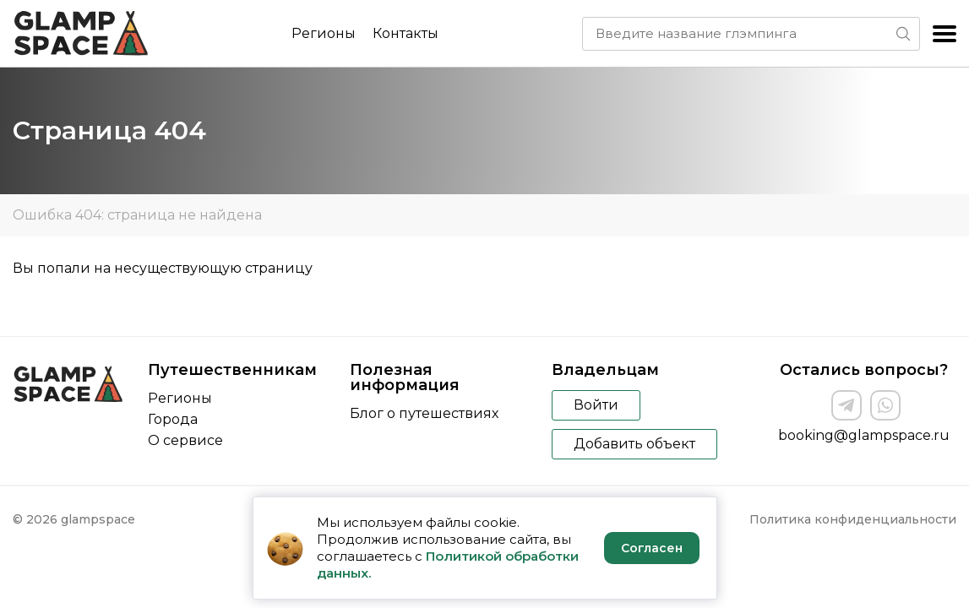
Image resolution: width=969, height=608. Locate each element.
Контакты (405, 33)
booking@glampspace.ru (864, 435)
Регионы (323, 33)
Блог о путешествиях (424, 413)
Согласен (652, 548)
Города (173, 419)
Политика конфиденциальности (852, 519)
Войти (596, 405)
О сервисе (185, 440)
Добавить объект (634, 444)
